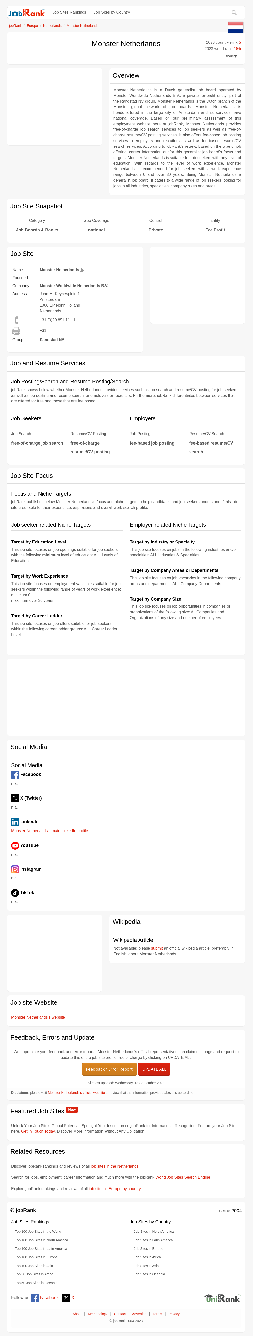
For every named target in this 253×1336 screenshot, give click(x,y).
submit (157, 948)
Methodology (97, 1314)
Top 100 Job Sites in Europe (36, 1257)
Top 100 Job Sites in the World (38, 1231)
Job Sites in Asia (146, 1266)
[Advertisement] (54, 106)
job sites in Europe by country (115, 1189)
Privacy (174, 1314)
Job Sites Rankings (69, 12)
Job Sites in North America (154, 1231)
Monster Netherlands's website (38, 1017)
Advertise (139, 1314)
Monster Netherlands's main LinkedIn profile (49, 831)
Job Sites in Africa (147, 1257)
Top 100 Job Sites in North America (41, 1240)
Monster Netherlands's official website (76, 1093)
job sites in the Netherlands (115, 1166)
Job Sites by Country (112, 12)
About (77, 1314)
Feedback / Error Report (109, 1069)
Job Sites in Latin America (153, 1240)
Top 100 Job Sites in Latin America (41, 1249)
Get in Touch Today (38, 1131)
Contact (120, 1314)
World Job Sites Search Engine (182, 1177)
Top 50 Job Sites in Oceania (36, 1283)
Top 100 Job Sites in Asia (34, 1266)
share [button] (231, 56)
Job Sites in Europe (148, 1249)
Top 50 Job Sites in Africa (34, 1274)
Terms (157, 1314)
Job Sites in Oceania (149, 1274)
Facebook (45, 1297)
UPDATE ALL (154, 1069)
